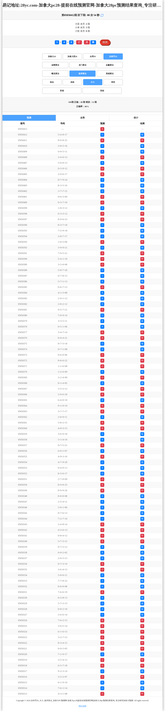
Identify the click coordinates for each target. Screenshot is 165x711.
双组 (102, 91)
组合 (52, 82)
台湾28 (93, 56)
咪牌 (105, 42)
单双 (113, 82)
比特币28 (113, 56)
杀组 (72, 82)
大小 (93, 82)
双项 (62, 91)
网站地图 (82, 706)
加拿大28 (52, 56)
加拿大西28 (72, 56)
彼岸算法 (82, 73)
